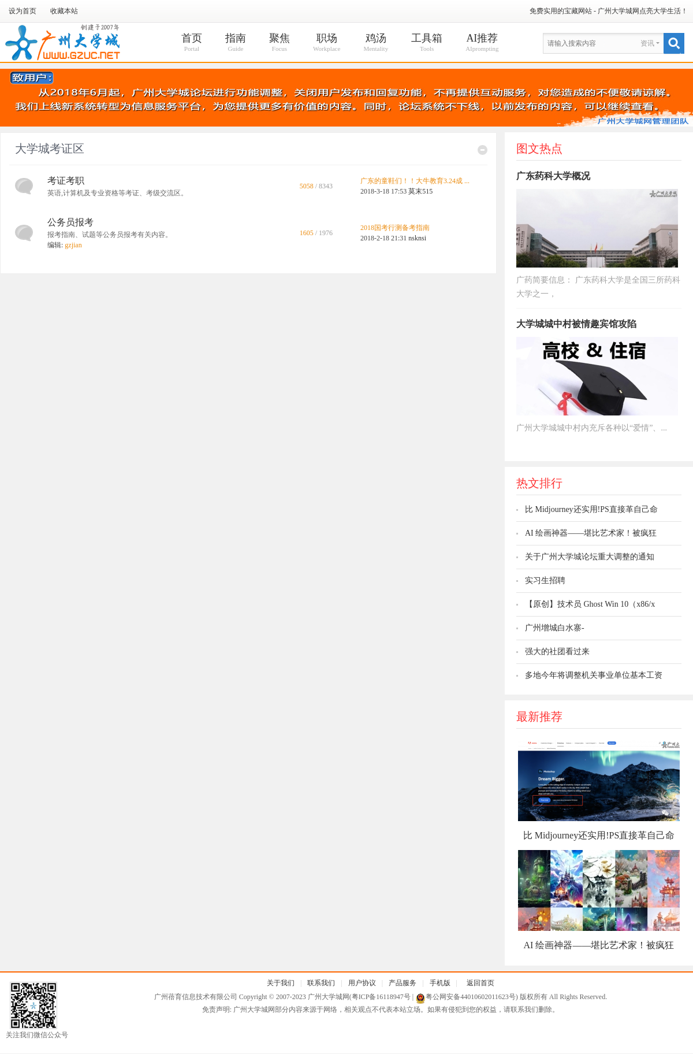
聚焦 (279, 43)
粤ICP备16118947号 (381, 997)
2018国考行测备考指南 (395, 228)
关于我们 (281, 983)
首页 (191, 43)
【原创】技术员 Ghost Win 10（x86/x (590, 604)
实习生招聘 (545, 580)
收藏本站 (64, 11)
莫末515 (420, 191)
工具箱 (426, 43)
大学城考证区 (49, 148)
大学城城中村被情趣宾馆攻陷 (576, 324)
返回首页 (480, 983)
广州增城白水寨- (554, 628)
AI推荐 (481, 43)
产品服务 (402, 983)
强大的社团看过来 (557, 651)
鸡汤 (375, 43)
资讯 (647, 43)
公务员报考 (70, 222)
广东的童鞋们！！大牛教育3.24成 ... (415, 181)
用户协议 (362, 983)
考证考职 (65, 180)
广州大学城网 (328, 997)
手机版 (440, 983)
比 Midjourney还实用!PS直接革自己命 (591, 509)
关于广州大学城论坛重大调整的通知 (589, 556)
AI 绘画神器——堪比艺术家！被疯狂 (591, 533)
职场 (326, 43)
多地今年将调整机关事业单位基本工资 (593, 675)
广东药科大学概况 (553, 176)
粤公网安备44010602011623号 (471, 997)
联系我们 (321, 983)
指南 (235, 43)
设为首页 (22, 11)
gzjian (73, 245)
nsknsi (417, 238)
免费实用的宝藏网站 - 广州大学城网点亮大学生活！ (609, 11)
